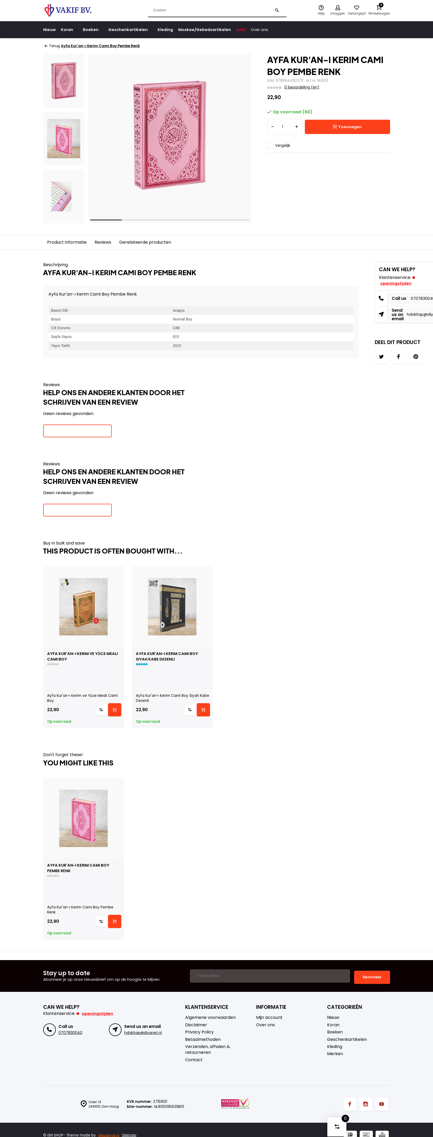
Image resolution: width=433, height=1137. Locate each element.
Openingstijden (98, 1013)
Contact (194, 1059)
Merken (335, 1053)
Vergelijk (282, 145)
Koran (70, 29)
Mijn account (269, 1017)
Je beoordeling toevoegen (77, 430)
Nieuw (49, 29)
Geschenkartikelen (134, 29)
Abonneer (372, 976)
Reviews (103, 242)
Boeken (95, 29)
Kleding (170, 29)
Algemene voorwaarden (210, 1017)
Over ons (268, 29)
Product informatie (67, 242)
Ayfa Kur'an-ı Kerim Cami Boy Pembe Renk (102, 45)
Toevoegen (347, 127)
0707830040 (70, 1032)
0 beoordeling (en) (301, 87)
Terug (51, 45)
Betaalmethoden (203, 1039)
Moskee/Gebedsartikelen (211, 29)
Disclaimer (196, 1024)
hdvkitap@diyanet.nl (142, 1032)
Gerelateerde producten (145, 242)
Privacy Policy (199, 1031)
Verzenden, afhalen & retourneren (207, 1049)
